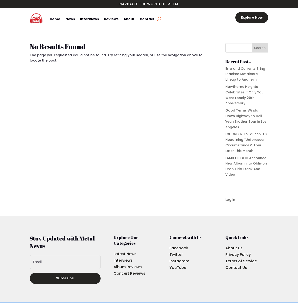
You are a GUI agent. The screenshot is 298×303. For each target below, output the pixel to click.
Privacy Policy (238, 254)
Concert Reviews (129, 273)
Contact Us (236, 267)
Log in (230, 199)
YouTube (177, 267)
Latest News (125, 254)
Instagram (179, 261)
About (129, 19)
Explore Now (252, 17)
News (70, 19)
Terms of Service (241, 261)
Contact (147, 19)
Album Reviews (128, 267)
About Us (234, 248)
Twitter (176, 254)
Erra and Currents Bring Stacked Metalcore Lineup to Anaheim (245, 74)
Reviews (111, 19)
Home (55, 19)
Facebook (178, 248)
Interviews (89, 19)
